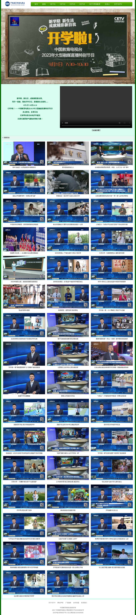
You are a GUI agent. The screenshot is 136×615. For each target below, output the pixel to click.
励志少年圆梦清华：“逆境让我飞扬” (24, 196)
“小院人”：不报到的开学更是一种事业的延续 (111, 396)
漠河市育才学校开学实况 (112, 424)
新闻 (44, 4)
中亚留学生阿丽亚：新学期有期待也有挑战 (24, 224)
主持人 (107, 4)
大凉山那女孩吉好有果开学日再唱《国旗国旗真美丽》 (111, 367)
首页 (36, 4)
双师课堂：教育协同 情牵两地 (68, 310)
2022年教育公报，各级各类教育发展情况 (24, 281)
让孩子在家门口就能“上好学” (68, 539)
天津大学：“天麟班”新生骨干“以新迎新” (24, 482)
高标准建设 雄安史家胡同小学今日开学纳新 (24, 567)
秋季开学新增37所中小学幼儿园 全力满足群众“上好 (111, 539)
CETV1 (52, 4)
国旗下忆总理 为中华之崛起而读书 (68, 424)
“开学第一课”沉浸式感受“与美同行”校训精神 (112, 453)
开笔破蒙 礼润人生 (112, 510)
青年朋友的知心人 (68, 167)
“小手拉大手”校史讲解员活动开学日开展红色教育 (24, 539)
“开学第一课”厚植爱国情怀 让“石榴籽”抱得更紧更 (24, 367)
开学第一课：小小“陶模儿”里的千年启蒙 (112, 310)
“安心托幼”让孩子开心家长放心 (112, 482)
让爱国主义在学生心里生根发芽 (68, 367)
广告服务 (68, 602)
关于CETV (118, 4)
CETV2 (62, 4)
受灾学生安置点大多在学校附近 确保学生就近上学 (68, 596)
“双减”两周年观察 (24, 310)
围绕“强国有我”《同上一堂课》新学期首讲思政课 (112, 339)
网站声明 (60, 602)
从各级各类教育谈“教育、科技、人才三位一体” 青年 (112, 167)
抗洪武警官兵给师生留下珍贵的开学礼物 (24, 339)
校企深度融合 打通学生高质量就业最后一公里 (68, 224)
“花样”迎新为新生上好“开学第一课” (68, 453)
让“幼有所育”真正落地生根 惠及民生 (68, 482)
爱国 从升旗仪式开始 (68, 396)
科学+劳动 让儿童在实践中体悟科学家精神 (112, 281)
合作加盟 (76, 602)
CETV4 (82, 4)
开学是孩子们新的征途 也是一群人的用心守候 (68, 567)
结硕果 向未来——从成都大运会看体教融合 (24, 253)
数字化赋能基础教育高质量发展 (68, 339)
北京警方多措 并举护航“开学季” (24, 596)
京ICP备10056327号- (60, 612)
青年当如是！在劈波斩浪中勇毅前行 (24, 167)
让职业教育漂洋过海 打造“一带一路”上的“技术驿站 (112, 196)
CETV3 (72, 4)
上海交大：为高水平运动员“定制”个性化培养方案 (112, 224)
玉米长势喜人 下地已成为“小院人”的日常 (68, 253)
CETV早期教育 (94, 4)
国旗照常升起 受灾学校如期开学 (24, 424)
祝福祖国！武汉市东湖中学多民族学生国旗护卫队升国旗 (24, 453)
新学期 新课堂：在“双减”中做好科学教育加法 (68, 281)
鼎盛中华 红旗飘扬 (24, 396)
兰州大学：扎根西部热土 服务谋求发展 (111, 253)
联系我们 (84, 602)
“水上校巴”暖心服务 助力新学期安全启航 (112, 567)
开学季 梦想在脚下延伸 (24, 510)
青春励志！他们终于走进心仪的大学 (68, 196)
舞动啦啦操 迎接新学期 (68, 510)
